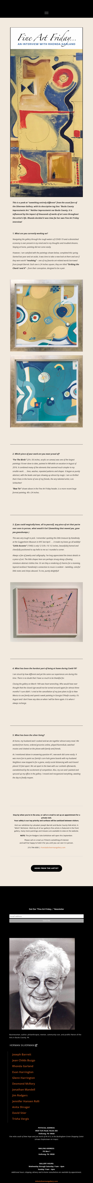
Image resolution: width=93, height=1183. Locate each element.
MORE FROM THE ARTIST (46, 868)
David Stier (19, 1113)
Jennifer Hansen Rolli (25, 1101)
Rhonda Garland (22, 1066)
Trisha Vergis (20, 1118)
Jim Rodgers (20, 1095)
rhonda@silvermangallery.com (53, 847)
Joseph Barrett (21, 1054)
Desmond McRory (23, 1083)
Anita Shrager (21, 1107)
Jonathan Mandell (23, 1089)
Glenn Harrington (23, 1078)
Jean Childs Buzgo (23, 1060)
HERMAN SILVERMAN (22, 1045)
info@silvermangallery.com (46, 1181)
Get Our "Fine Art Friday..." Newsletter (46, 909)
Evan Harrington (22, 1072)
